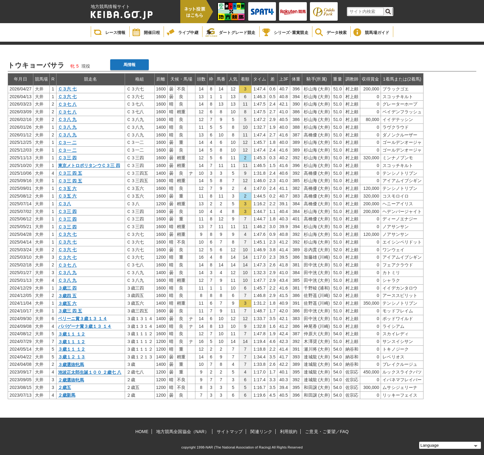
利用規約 (288, 431)
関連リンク (261, 431)
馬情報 (129, 64)
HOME (142, 431)
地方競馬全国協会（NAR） (182, 431)
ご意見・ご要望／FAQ (326, 431)
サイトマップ (230, 431)
